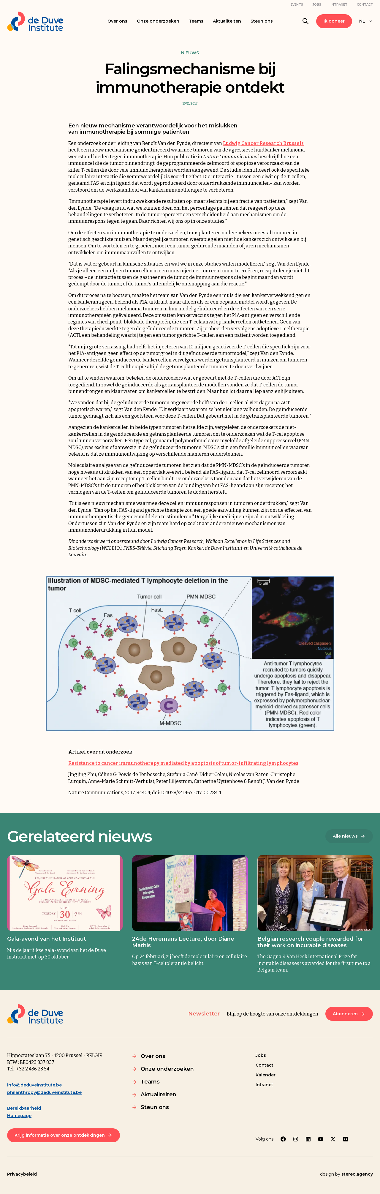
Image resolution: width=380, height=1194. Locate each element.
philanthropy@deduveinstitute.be (44, 1092)
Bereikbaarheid (24, 1108)
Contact (365, 5)
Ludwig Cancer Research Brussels (263, 143)
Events (297, 5)
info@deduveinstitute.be (34, 1085)
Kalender (266, 1075)
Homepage (19, 1115)
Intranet (339, 5)
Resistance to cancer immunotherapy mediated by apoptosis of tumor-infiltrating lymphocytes (183, 763)
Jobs (317, 5)
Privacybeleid (22, 1174)
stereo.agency (357, 1174)
